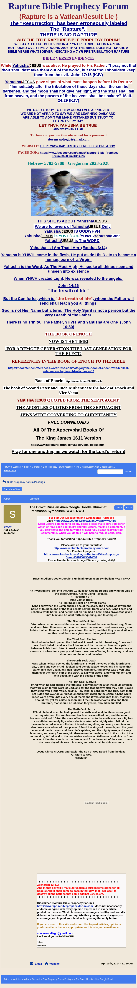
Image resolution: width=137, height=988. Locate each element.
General (36, 467)
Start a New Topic (12, 489)
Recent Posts (10, 470)
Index (26, 467)
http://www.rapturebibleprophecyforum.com (81, 548)
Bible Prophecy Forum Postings (58, 467)
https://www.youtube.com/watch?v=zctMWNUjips (85, 520)
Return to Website (12, 467)
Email (38, 963)
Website (54, 963)
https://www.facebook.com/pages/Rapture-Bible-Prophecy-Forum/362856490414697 (81, 556)
